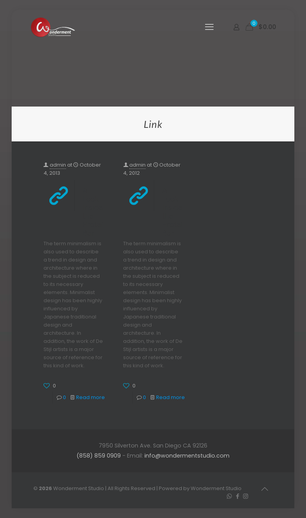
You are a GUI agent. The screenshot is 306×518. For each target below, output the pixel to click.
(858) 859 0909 (98, 455)
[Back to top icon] (264, 489)
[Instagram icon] (246, 496)
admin (58, 165)
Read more (90, 397)
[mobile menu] (209, 27)
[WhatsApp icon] (229, 496)
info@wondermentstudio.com (187, 455)
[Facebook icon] (237, 496)
